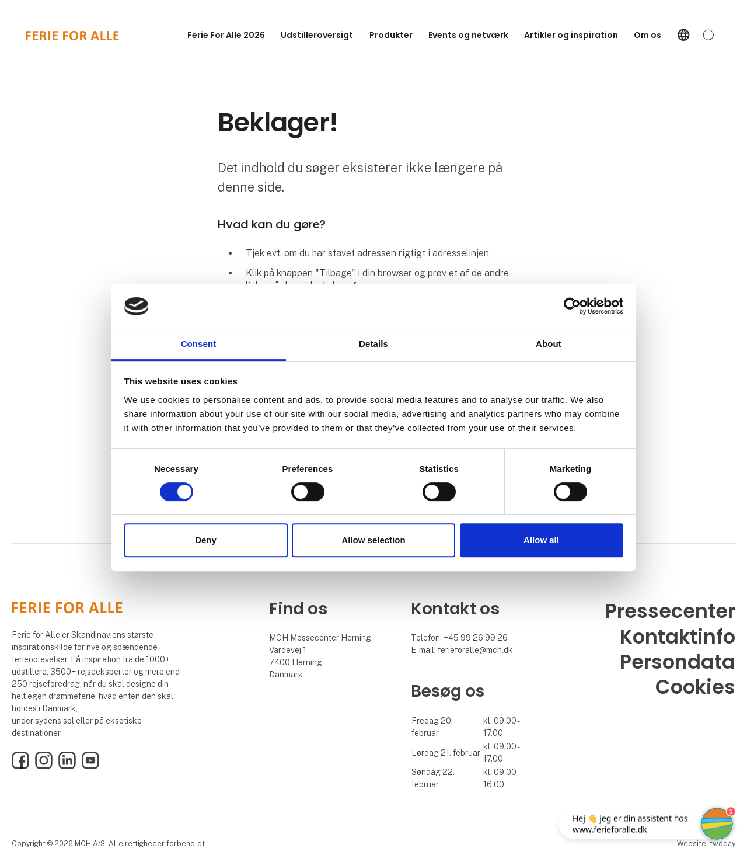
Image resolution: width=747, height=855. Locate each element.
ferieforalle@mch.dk (475, 650)
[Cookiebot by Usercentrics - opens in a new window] (572, 306)
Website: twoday (706, 843)
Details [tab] (373, 344)
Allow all (541, 540)
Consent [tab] (199, 344)
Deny (206, 540)
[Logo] (72, 35)
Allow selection (373, 540)
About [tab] (548, 344)
